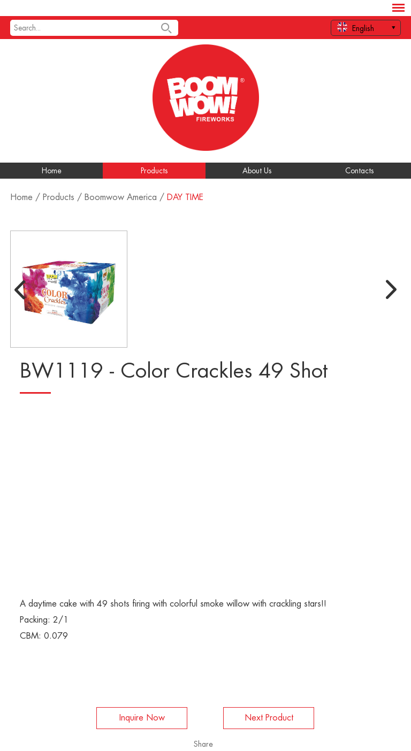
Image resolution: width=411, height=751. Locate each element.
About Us (257, 170)
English (355, 27)
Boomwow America (121, 197)
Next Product (269, 718)
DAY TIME (185, 197)
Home (52, 170)
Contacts (359, 170)
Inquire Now (142, 718)
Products (154, 170)
